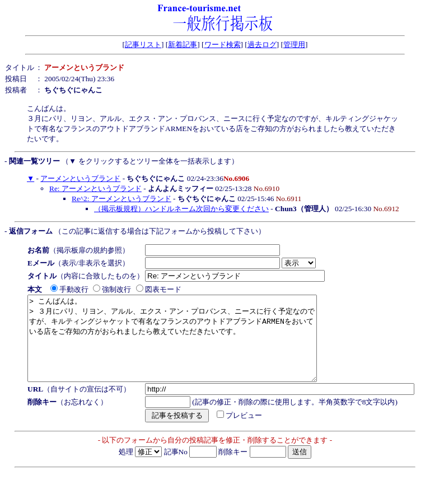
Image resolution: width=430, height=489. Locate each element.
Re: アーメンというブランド (95, 188)
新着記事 (182, 44)
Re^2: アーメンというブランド (121, 198)
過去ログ (262, 44)
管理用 (294, 44)
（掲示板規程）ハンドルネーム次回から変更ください (181, 208)
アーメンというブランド (80, 178)
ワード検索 (222, 44)
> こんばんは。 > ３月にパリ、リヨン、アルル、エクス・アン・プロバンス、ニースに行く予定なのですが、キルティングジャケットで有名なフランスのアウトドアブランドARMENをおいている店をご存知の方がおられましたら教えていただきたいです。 (189, 347)
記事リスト (143, 44)
